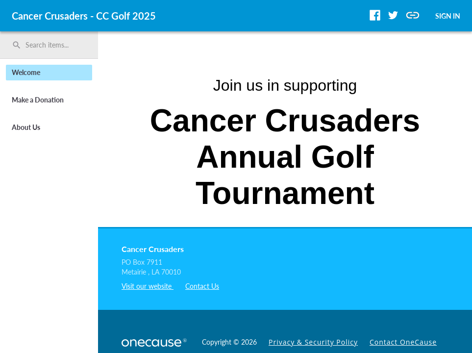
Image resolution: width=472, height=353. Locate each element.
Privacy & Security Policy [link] (313, 342)
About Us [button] (26, 127)
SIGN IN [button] (447, 16)
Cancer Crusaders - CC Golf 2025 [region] (84, 16)
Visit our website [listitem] (148, 286)
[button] (375, 15)
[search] (49, 45)
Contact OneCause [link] (403, 342)
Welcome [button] (26, 72)
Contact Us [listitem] (202, 286)
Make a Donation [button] (38, 100)
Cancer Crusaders (153, 248)
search (17, 45)
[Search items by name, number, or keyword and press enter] (52, 45)
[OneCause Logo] (156, 341)
